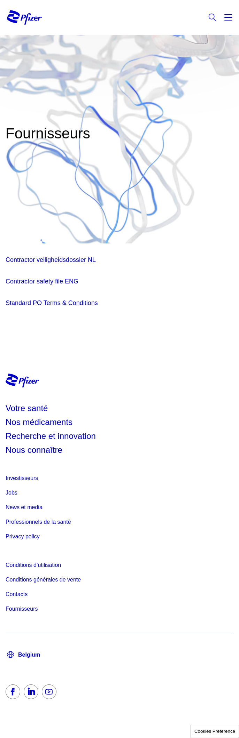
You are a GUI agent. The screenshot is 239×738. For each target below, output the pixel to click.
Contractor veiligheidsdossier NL (51, 259)
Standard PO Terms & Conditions (52, 302)
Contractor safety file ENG (42, 281)
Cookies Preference (214, 731)
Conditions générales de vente (43, 580)
